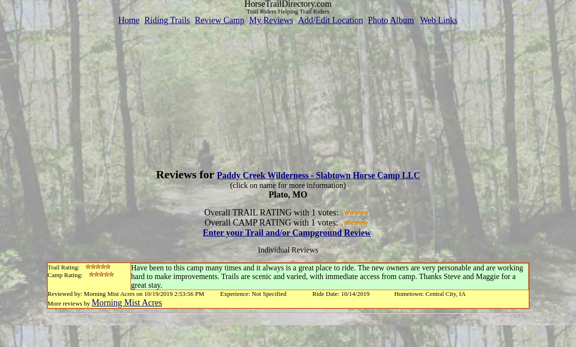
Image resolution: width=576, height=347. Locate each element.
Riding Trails (167, 20)
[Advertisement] (288, 93)
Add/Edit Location (330, 20)
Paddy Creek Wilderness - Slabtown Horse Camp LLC (318, 175)
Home (129, 20)
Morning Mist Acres (127, 302)
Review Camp (219, 20)
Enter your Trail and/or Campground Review (287, 233)
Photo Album (391, 20)
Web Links (439, 20)
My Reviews (271, 20)
